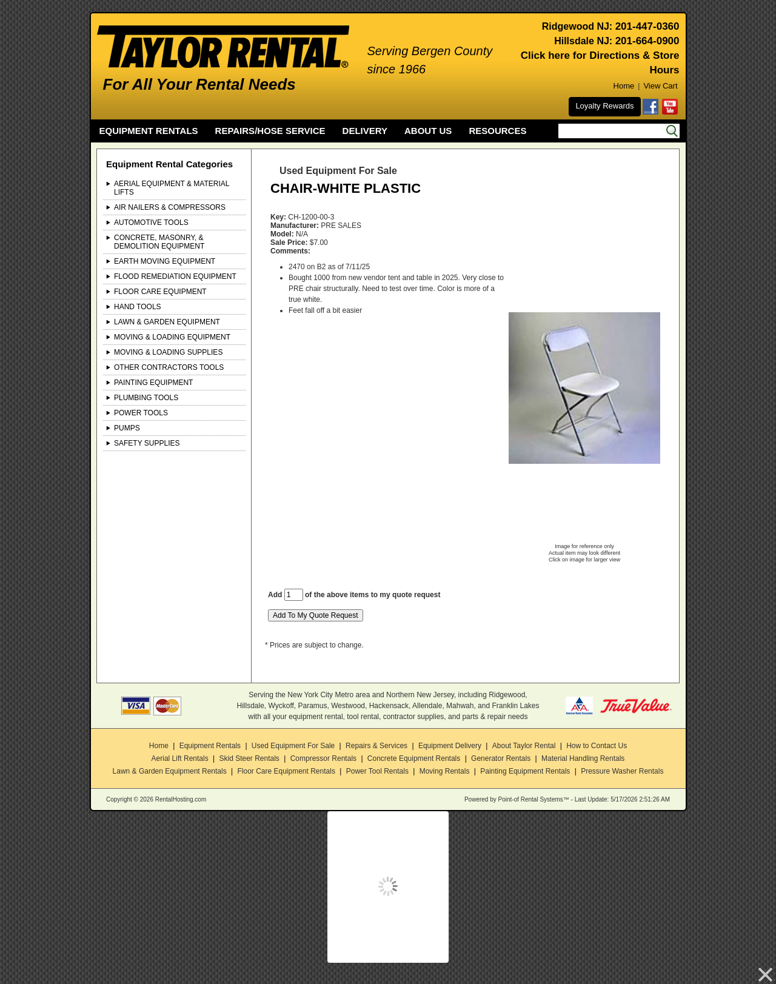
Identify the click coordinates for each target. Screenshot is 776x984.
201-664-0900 (647, 41)
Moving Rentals (445, 771)
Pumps (127, 428)
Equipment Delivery (449, 745)
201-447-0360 (647, 26)
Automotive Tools (151, 222)
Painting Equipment (153, 382)
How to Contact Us (596, 745)
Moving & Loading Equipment (172, 337)
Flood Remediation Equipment (175, 276)
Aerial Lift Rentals (180, 758)
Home (624, 85)
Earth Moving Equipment (164, 261)
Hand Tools (137, 307)
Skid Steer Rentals (249, 758)
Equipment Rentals (210, 745)
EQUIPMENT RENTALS (148, 131)
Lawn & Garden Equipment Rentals (170, 771)
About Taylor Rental (524, 745)
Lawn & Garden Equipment (167, 322)
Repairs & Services (376, 745)
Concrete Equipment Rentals (413, 758)
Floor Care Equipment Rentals (286, 771)
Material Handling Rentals (582, 758)
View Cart (660, 85)
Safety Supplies (147, 443)
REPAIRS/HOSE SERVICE (270, 131)
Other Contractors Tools (169, 367)
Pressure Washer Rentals (622, 771)
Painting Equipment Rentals (525, 771)
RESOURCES (497, 131)
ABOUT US (428, 131)
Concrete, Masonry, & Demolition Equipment (159, 241)
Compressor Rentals (323, 758)
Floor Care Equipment (160, 291)
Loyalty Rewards (604, 105)
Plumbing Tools (146, 397)
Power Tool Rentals (377, 771)
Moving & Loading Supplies (168, 352)
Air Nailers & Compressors (170, 207)
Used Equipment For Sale (293, 745)
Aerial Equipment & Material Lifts (171, 187)
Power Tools (141, 413)
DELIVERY (365, 131)
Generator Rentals (500, 758)
